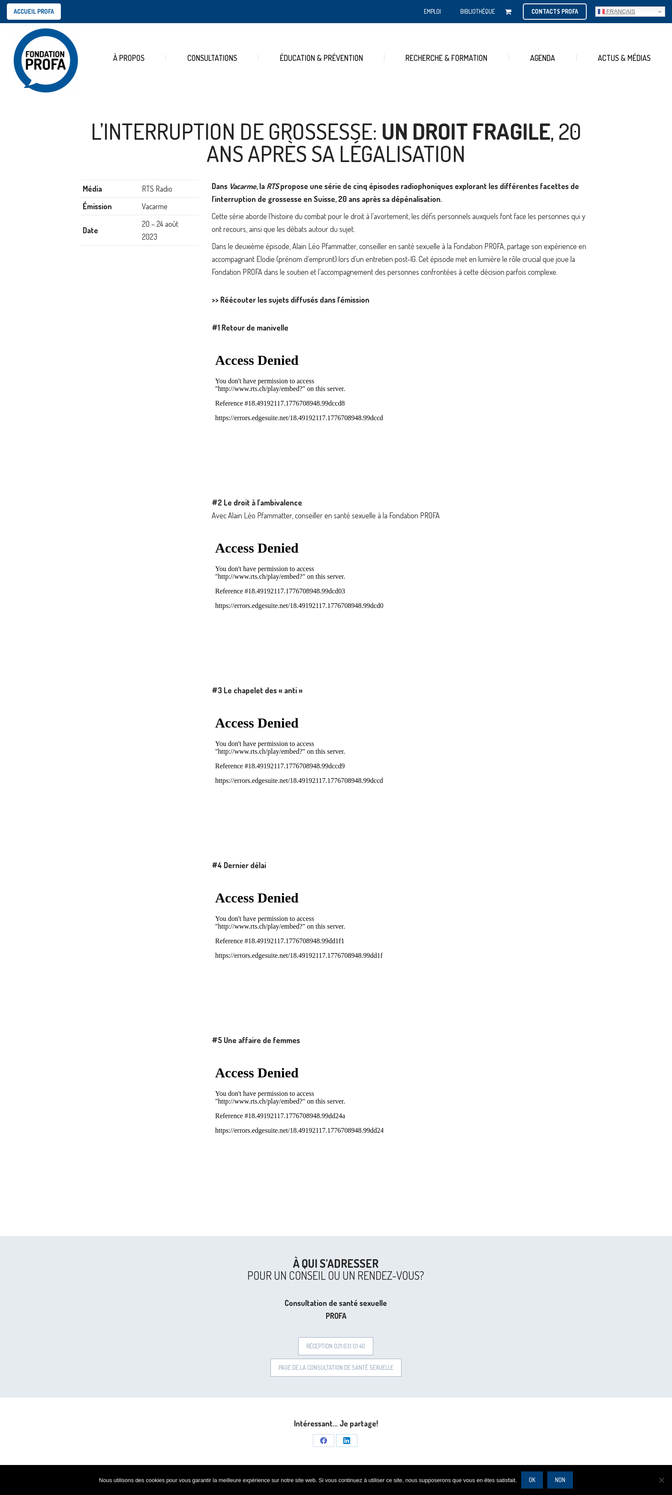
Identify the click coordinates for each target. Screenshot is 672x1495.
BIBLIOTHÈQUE (477, 11)
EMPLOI (432, 11)
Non (560, 1479)
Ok (532, 1479)
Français (616, 11)
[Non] (661, 1480)
